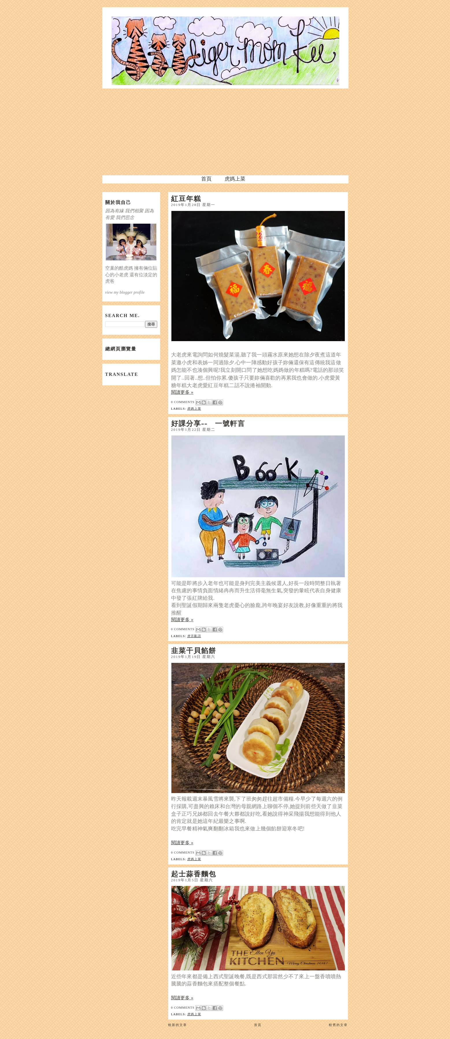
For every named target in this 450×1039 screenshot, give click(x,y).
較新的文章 (177, 1025)
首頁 (206, 179)
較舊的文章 (338, 1025)
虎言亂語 (194, 636)
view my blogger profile (125, 292)
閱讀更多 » (182, 392)
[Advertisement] (225, 131)
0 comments (183, 402)
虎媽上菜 (235, 179)
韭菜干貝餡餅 (193, 650)
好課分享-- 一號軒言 (208, 423)
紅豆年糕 (186, 198)
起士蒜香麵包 (193, 873)
